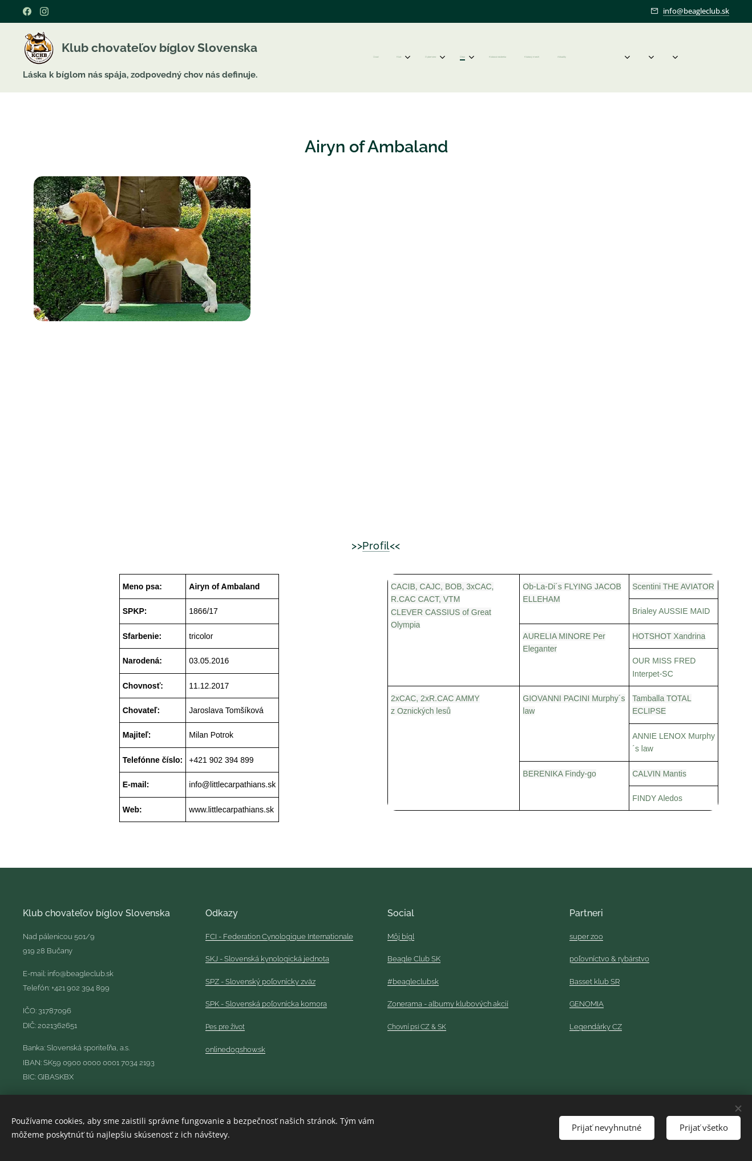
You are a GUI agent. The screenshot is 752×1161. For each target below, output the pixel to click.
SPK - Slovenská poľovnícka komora (266, 1004)
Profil (376, 546)
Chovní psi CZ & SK (416, 1027)
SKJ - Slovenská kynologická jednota (267, 958)
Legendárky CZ (595, 1026)
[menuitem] (442, 57)
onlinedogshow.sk (235, 1049)
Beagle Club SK (413, 958)
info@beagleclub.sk (696, 11)
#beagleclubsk (413, 981)
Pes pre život (225, 1027)
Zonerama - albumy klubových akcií (447, 1004)
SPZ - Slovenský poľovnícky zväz (260, 981)
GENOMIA (586, 1004)
